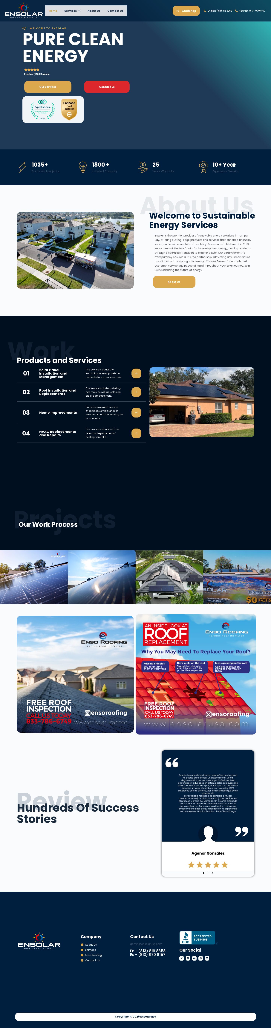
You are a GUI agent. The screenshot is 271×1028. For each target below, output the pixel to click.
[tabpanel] (208, 810)
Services (70, 11)
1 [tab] (203, 873)
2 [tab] (208, 873)
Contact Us (110, 11)
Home (52, 11)
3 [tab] (212, 873)
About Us (89, 11)
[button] (70, 11)
